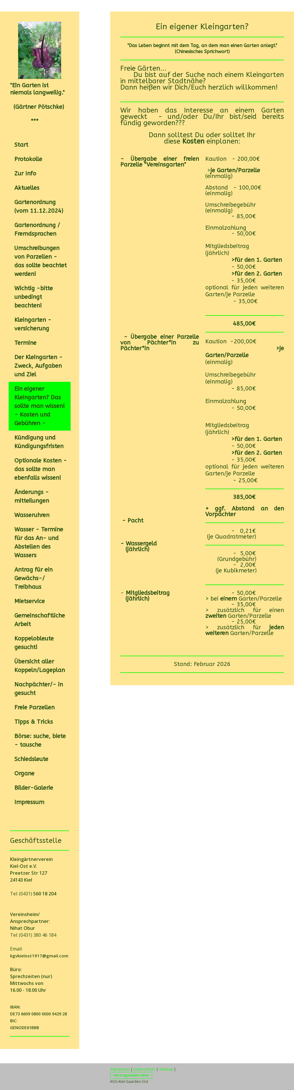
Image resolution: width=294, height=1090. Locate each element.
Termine (25, 343)
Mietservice (29, 601)
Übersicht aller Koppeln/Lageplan (39, 665)
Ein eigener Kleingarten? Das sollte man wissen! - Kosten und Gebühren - (39, 406)
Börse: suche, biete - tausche (40, 740)
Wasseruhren (31, 515)
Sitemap (166, 1069)
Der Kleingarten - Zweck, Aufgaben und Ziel (38, 366)
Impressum (29, 802)
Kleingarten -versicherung (32, 324)
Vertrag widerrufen (131, 1075)
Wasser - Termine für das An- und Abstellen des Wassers (38, 542)
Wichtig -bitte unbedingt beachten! (33, 297)
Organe (24, 773)
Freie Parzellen (34, 707)
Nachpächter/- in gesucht (38, 688)
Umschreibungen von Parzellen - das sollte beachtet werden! (40, 261)
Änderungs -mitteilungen (31, 496)
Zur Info (25, 173)
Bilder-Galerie (33, 788)
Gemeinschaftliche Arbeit (39, 620)
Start (21, 145)
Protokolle (28, 159)
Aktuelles (26, 188)
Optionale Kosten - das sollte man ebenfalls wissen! (40, 469)
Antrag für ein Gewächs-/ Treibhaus (33, 578)
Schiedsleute (31, 759)
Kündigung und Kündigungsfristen (38, 442)
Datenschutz (144, 1069)
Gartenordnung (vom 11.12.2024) (38, 206)
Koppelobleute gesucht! (34, 642)
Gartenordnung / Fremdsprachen (37, 229)
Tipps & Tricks (33, 722)
